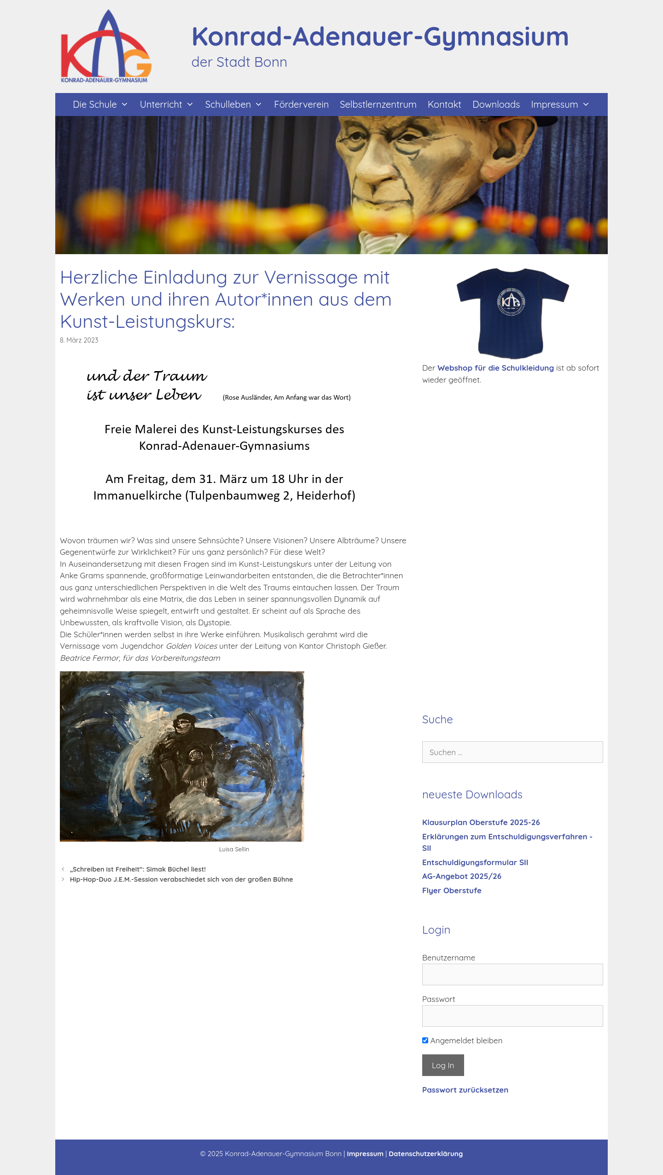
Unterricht (170, 104)
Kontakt (444, 104)
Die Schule (103, 104)
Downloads (496, 104)
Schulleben (237, 104)
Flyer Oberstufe (452, 890)
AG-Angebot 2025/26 (461, 876)
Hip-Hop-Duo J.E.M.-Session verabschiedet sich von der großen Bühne (181, 879)
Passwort (438, 999)
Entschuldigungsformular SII (475, 862)
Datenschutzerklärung (426, 1153)
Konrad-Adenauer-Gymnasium (381, 36)
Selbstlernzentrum (378, 104)
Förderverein (301, 104)
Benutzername (448, 957)
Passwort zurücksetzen (465, 1089)
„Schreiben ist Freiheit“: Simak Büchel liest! (138, 869)
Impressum (563, 104)
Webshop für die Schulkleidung (495, 367)
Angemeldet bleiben (462, 1040)
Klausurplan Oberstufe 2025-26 (481, 822)
